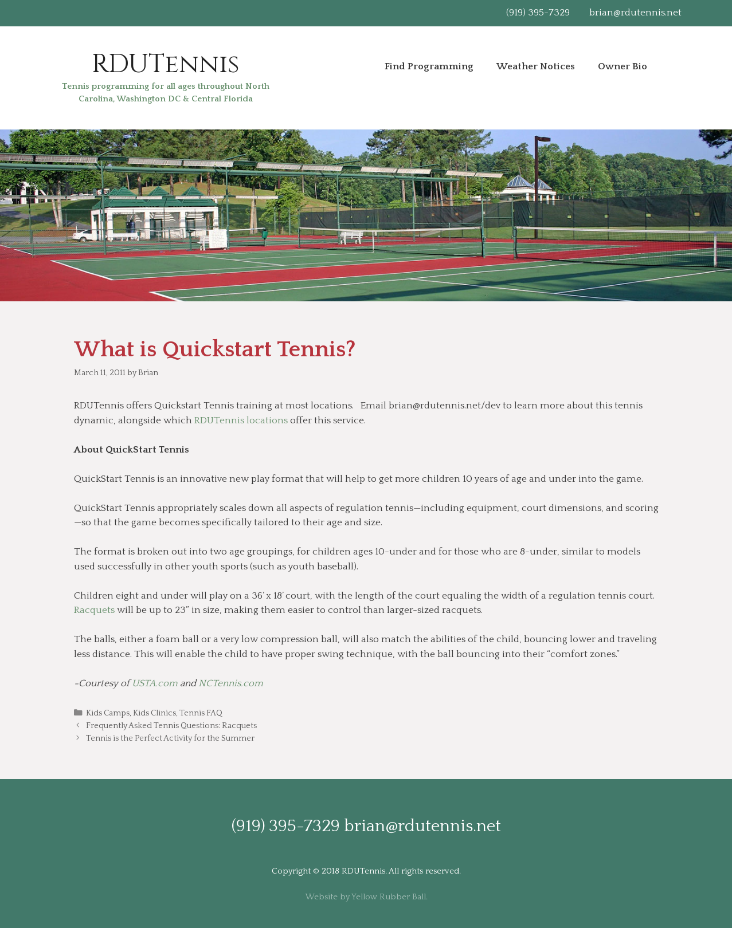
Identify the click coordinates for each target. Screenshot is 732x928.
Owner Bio (622, 66)
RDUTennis (166, 64)
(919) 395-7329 (538, 12)
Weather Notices (535, 66)
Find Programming (429, 66)
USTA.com (155, 683)
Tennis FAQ (200, 713)
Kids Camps (108, 713)
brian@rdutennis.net (635, 12)
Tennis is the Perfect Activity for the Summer (170, 738)
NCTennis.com (230, 683)
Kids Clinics (154, 713)
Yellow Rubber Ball (388, 897)
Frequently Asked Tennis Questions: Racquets (171, 725)
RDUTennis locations (241, 420)
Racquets (94, 610)
